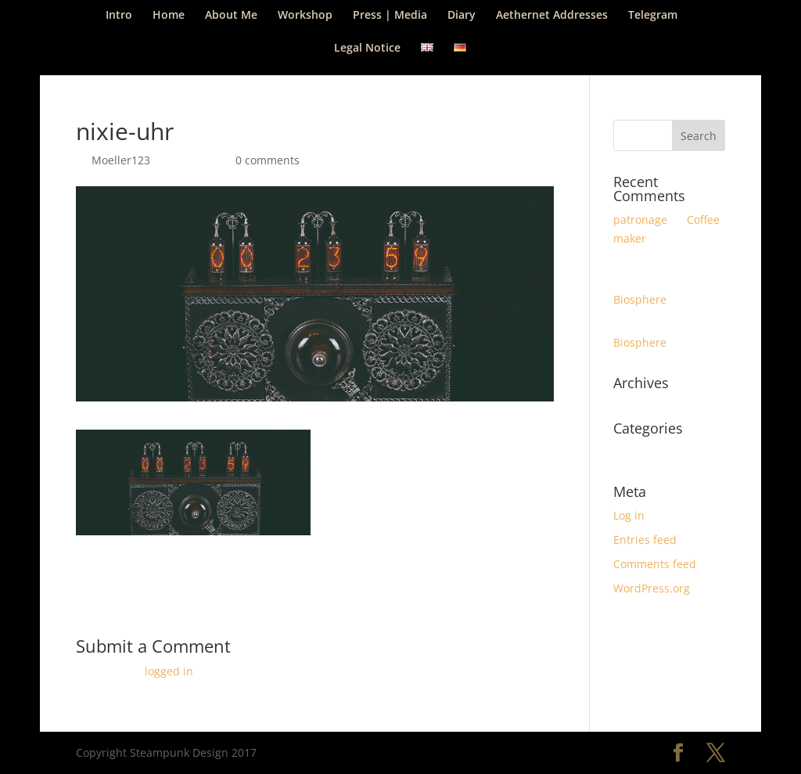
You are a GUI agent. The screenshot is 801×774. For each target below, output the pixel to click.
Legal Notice (367, 48)
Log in (629, 515)
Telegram (652, 15)
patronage (640, 219)
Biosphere (639, 299)
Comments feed (654, 563)
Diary (461, 15)
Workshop (305, 15)
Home (169, 15)
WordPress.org (651, 588)
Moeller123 (121, 160)
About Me (231, 15)
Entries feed (645, 539)
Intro (119, 15)
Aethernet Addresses (552, 15)
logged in (169, 671)
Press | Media (390, 15)
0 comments (267, 160)
